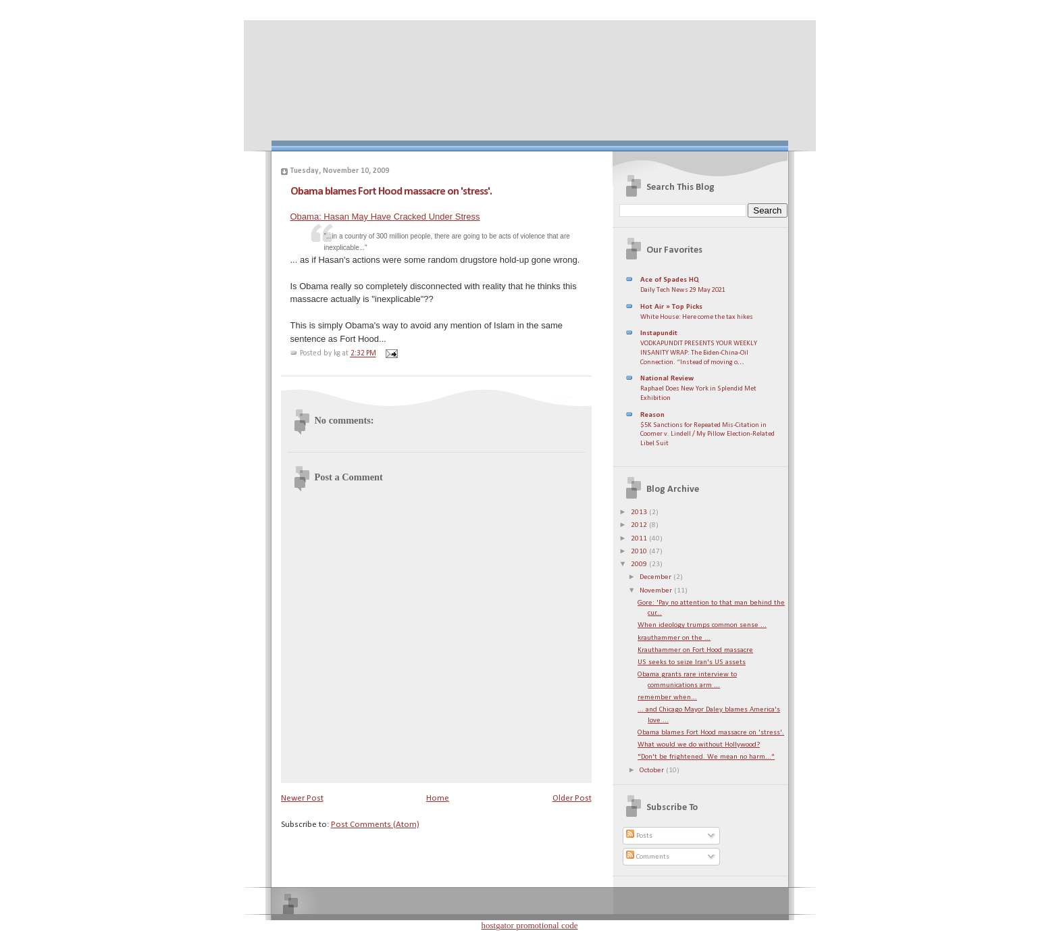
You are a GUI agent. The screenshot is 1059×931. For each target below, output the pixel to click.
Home (437, 798)
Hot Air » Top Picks (671, 307)
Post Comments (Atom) (375, 824)
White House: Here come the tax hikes (696, 317)
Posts (639, 836)
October (653, 770)
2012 (640, 525)
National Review (667, 378)
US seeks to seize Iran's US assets (692, 662)
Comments (647, 857)
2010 (640, 551)
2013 (640, 512)
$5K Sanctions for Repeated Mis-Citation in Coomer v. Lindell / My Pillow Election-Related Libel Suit (707, 434)
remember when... (667, 697)
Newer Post (302, 798)
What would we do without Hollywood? (699, 745)
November (657, 591)
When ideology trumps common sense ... (702, 625)
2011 (640, 539)
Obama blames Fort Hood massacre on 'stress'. (391, 191)
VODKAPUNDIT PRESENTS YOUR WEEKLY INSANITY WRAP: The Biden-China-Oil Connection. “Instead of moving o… (698, 353)
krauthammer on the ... (674, 638)
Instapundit (658, 333)
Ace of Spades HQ (669, 280)
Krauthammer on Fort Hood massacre (695, 650)
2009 (640, 564)
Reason (652, 415)
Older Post (572, 798)
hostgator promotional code (530, 925)
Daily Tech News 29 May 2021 (682, 290)
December (656, 577)
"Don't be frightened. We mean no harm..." (706, 757)
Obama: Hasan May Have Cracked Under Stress (385, 216)
